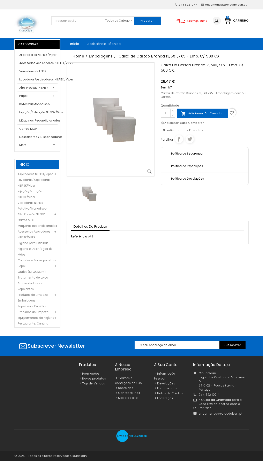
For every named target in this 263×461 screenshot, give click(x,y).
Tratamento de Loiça (33, 277)
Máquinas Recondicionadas (39, 120)
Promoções (90, 374)
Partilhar (179, 139)
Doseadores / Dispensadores (39, 137)
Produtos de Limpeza (33, 295)
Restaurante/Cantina (33, 323)
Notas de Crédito (170, 393)
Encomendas (167, 388)
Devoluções (166, 383)
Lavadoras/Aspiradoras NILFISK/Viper (39, 79)
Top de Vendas (93, 383)
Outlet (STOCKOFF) (32, 272)
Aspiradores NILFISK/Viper (38, 55)
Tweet (190, 139)
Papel (37, 96)
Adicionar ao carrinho (202, 113)
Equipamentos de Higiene (36, 318)
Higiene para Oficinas (33, 243)
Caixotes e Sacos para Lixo (37, 260)
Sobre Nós (125, 388)
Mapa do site (128, 398)
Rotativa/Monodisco (34, 104)
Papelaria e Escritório (32, 306)
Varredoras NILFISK (32, 71)
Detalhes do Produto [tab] (90, 226)
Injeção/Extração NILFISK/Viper (39, 112)
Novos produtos (94, 378)
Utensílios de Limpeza (33, 312)
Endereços (165, 398)
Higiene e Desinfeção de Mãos (35, 252)
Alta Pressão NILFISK (37, 88)
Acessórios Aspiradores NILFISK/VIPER (39, 63)
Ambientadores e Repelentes (30, 286)
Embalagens (26, 300)
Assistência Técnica (104, 43)
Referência (79, 236)
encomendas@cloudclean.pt (221, 414)
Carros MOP (28, 129)
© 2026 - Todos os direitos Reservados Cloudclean (50, 456)
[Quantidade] (166, 113)
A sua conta (166, 364)
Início (74, 43)
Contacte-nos (129, 393)
